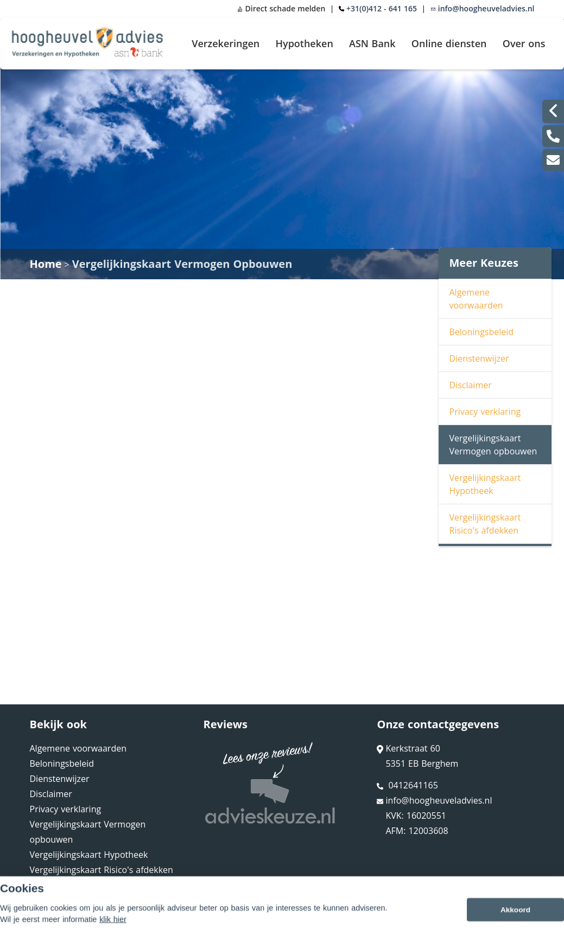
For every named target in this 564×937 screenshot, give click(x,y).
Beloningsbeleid (481, 332)
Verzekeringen (225, 43)
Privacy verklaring (485, 412)
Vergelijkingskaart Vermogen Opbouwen (182, 263)
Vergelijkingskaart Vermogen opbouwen (493, 444)
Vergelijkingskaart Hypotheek (485, 484)
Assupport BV (99, 924)
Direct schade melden (281, 8)
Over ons (524, 43)
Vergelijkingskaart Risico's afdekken (485, 523)
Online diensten (449, 43)
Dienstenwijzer (479, 358)
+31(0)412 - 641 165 (381, 8)
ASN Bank (372, 43)
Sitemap (174, 924)
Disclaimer (470, 385)
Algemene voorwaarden (476, 298)
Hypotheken (304, 43)
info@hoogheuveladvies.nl (482, 8)
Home (46, 263)
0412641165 (407, 785)
